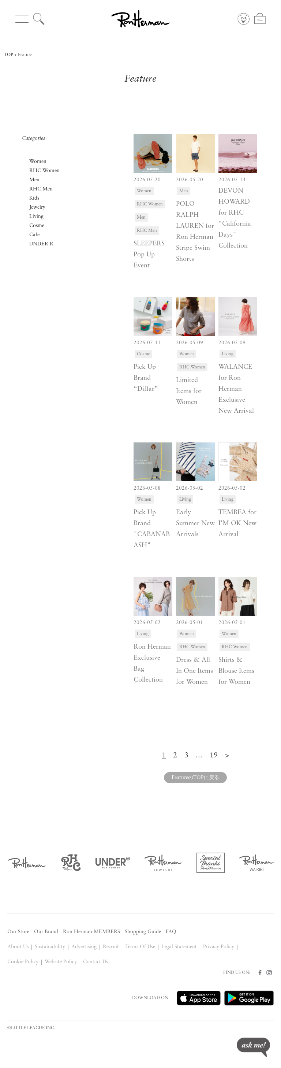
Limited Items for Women (189, 391)
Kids (34, 198)
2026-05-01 (189, 623)
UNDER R (41, 244)
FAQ (171, 932)
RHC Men (41, 189)
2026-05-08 (147, 488)
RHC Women (44, 171)
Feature (25, 55)
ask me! (253, 1047)
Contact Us (95, 962)
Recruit (111, 947)
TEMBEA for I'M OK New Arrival (237, 523)
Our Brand (46, 932)
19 (214, 755)
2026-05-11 (147, 343)
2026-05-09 (189, 343)
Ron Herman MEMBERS (91, 932)
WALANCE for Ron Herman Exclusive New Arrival (236, 389)
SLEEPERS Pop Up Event (149, 254)
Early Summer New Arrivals (195, 523)
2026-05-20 (147, 180)
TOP (8, 55)
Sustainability (50, 947)
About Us (18, 947)
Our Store (18, 932)
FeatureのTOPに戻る (195, 777)
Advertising (84, 947)
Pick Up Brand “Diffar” (146, 378)
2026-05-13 (232, 180)
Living (36, 216)
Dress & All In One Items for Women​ (194, 671)
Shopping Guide (143, 932)
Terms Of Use (140, 947)
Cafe (34, 235)
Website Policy (61, 962)
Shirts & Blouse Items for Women (236, 671)
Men (34, 180)
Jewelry (37, 207)
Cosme (36, 226)
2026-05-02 (189, 488)
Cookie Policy (22, 962)
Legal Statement (179, 947)
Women (37, 161)
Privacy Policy (218, 947)
